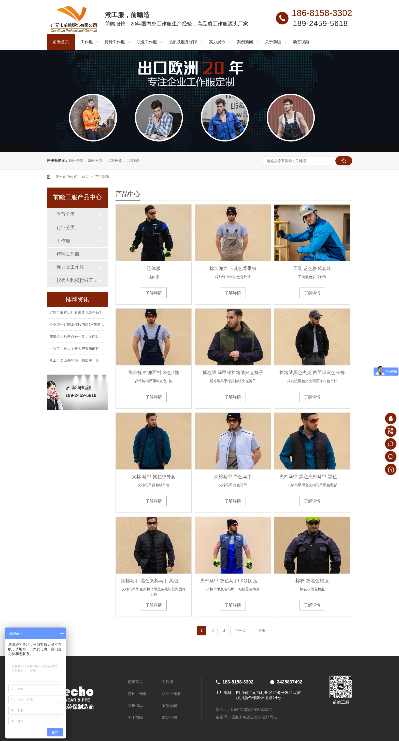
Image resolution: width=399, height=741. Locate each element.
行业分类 (65, 227)
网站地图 (169, 717)
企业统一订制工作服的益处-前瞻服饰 (78, 326)
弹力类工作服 (70, 267)
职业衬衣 (95, 161)
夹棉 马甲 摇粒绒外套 (154, 476)
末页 (261, 631)
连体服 (154, 268)
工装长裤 (114, 161)
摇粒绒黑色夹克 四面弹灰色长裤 (312, 372)
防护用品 (135, 705)
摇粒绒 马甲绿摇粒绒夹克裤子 (233, 372)
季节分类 (65, 214)
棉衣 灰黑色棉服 (312, 580)
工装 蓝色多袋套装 (312, 268)
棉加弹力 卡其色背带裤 (232, 268)
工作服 (87, 42)
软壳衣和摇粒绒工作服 (77, 280)
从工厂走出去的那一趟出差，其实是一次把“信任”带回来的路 (96, 362)
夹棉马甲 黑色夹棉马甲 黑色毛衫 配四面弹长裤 (153, 580)
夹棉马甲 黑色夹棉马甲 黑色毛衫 (312, 476)
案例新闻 (245, 42)
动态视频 (301, 42)
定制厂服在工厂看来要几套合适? (75, 314)
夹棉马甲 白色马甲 (233, 476)
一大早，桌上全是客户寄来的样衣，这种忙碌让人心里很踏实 (97, 350)
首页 (86, 177)
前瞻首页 (61, 42)
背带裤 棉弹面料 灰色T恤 (153, 372)
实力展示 (217, 42)
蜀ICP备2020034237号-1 (254, 717)
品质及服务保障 (183, 42)
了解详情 (154, 293)
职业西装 (76, 161)
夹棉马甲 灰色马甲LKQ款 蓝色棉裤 (233, 580)
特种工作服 (115, 42)
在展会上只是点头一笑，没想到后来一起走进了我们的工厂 (95, 338)
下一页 (240, 631)
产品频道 (102, 177)
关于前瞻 (273, 42)
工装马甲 (133, 161)
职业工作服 (147, 42)
